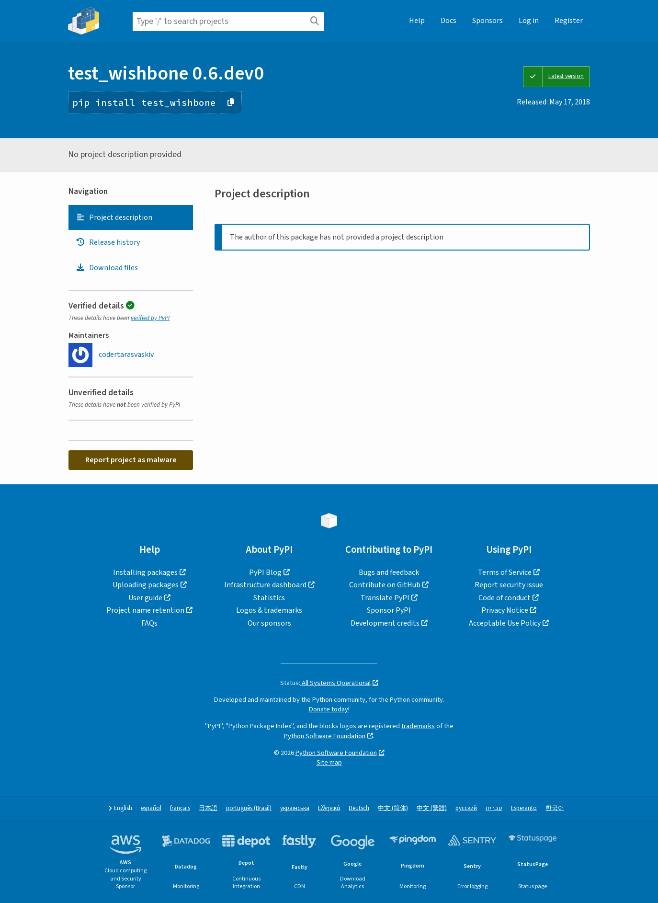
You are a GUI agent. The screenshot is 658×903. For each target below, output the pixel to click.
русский (466, 808)
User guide (145, 598)
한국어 (554, 808)
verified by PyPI (150, 318)
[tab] (130, 217)
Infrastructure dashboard (265, 585)
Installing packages (145, 572)
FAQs (149, 623)
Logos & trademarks (269, 610)
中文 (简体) (393, 808)
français (180, 808)
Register (569, 20)
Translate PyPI (385, 598)
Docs (448, 20)
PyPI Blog (265, 572)
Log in (529, 20)
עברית (494, 808)
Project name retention (145, 610)
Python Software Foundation (324, 736)
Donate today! (329, 709)
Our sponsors (269, 623)
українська (294, 808)
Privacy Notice (504, 610)
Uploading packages (146, 585)
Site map (329, 762)
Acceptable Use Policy (505, 623)
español (151, 808)
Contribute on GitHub (384, 585)
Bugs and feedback (389, 572)
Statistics (269, 598)
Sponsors (487, 20)
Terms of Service (505, 572)
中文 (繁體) (432, 808)
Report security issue (509, 585)
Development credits (385, 623)
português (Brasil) (249, 808)
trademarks (418, 726)
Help (417, 20)
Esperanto (524, 808)
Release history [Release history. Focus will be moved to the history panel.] (108, 242)
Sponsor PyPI (389, 610)
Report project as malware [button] (131, 460)
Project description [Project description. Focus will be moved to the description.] (114, 217)
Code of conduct (504, 598)
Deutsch (359, 808)
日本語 (208, 808)
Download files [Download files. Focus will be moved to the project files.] (107, 268)
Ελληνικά (329, 808)
